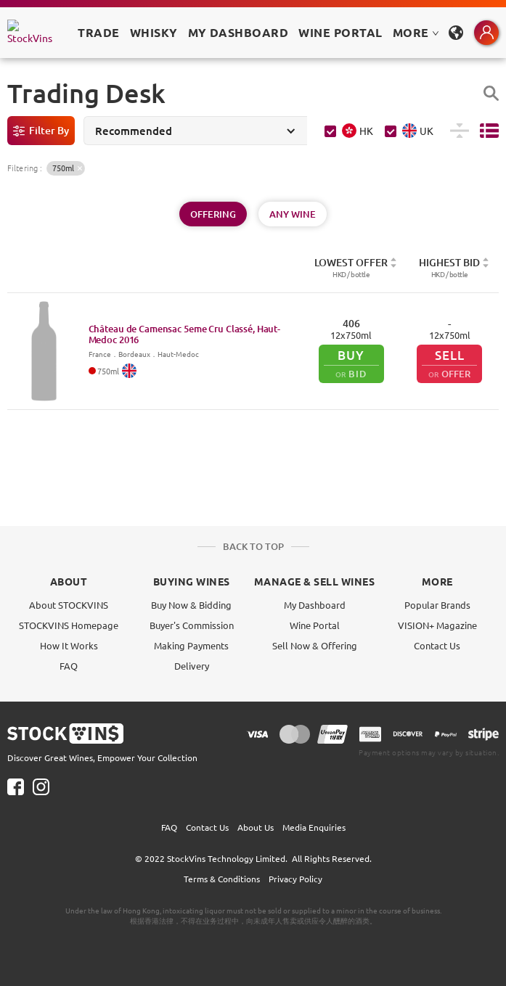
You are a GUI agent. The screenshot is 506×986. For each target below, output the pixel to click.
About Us (255, 827)
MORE (416, 32)
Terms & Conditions (222, 878)
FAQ (69, 666)
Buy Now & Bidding (191, 605)
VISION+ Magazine (437, 625)
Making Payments (191, 645)
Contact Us (437, 645)
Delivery (191, 666)
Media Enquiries (314, 827)
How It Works (69, 645)
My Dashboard (315, 605)
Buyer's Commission (192, 625)
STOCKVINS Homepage (68, 625)
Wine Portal (340, 32)
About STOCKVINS (68, 605)
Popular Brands (437, 605)
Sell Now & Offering (314, 645)
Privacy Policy (295, 878)
